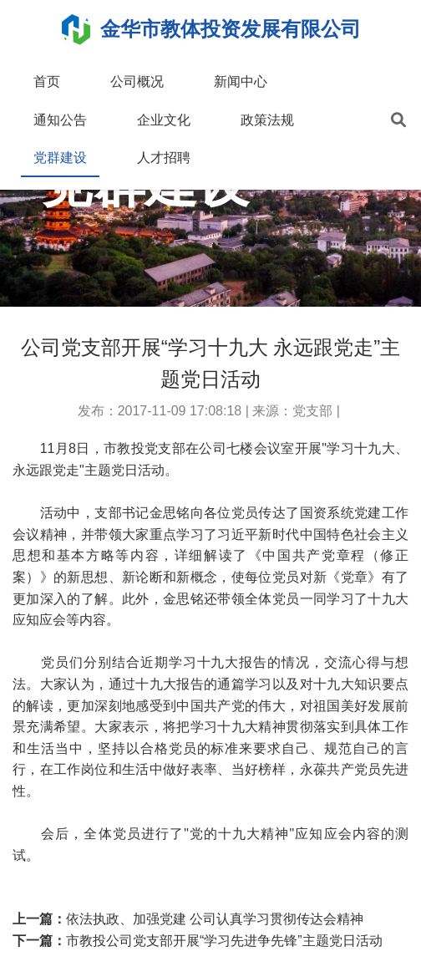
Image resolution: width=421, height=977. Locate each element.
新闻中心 (240, 81)
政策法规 (267, 120)
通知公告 (60, 120)
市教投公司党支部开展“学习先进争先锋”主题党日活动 (224, 941)
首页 (46, 81)
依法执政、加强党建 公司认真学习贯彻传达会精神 (214, 919)
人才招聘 (163, 157)
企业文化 (163, 120)
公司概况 (137, 81)
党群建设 (60, 157)
